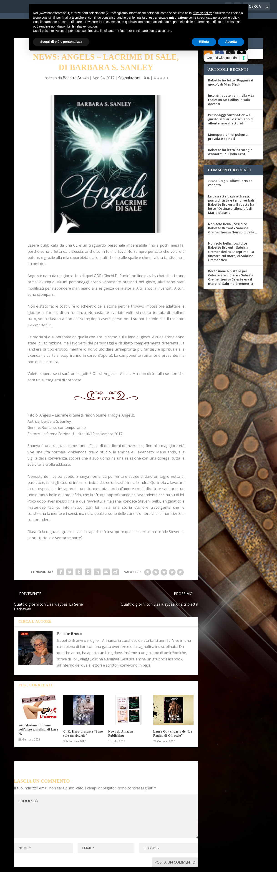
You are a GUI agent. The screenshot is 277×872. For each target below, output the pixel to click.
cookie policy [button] (230, 17)
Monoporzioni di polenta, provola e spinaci (228, 120)
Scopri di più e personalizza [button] (61, 41)
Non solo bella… (244, 216)
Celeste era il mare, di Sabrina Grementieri (231, 265)
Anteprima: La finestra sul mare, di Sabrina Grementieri (231, 239)
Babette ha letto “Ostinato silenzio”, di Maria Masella (231, 192)
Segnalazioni (129, 61)
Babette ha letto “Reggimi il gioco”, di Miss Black (230, 66)
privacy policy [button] (202, 13)
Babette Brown (76, 61)
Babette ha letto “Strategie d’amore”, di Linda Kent (230, 135)
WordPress (93, 866)
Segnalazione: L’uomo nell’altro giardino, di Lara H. (38, 713)
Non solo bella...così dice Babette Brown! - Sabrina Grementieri (228, 211)
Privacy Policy (115, 865)
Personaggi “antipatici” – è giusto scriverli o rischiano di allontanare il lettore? (231, 102)
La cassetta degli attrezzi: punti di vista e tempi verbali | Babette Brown (232, 184)
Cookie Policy (140, 865)
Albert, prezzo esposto (230, 166)
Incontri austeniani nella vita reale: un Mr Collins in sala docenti (231, 83)
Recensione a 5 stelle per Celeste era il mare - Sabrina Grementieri (230, 259)
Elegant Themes (47, 866)
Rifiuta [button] (204, 41)
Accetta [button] (231, 41)
